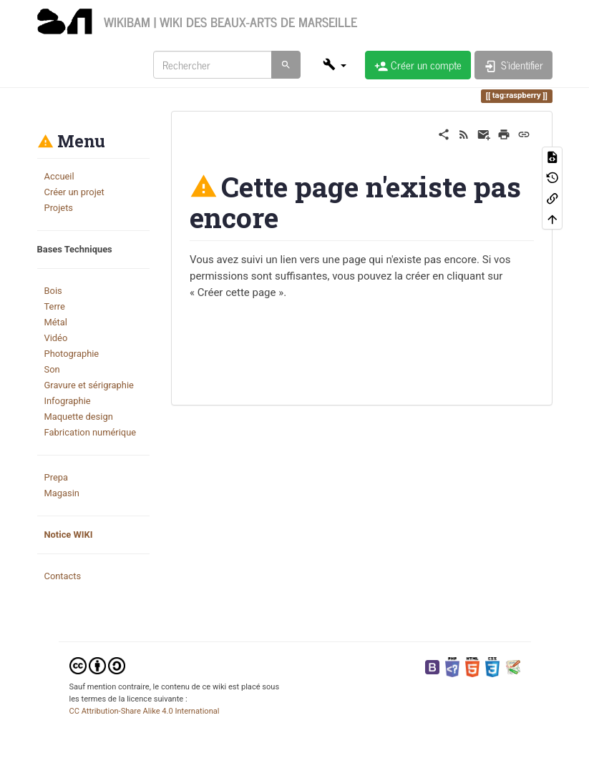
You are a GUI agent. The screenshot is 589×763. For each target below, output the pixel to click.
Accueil (59, 176)
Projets (59, 207)
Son (52, 369)
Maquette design (78, 416)
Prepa (56, 477)
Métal (55, 322)
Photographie (71, 353)
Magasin (61, 493)
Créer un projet (74, 192)
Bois (53, 290)
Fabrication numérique (90, 432)
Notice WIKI (68, 534)
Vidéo (56, 338)
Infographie (67, 400)
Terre (54, 306)
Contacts (63, 576)
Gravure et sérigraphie (89, 385)
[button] (334, 64)
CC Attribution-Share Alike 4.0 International (144, 711)
